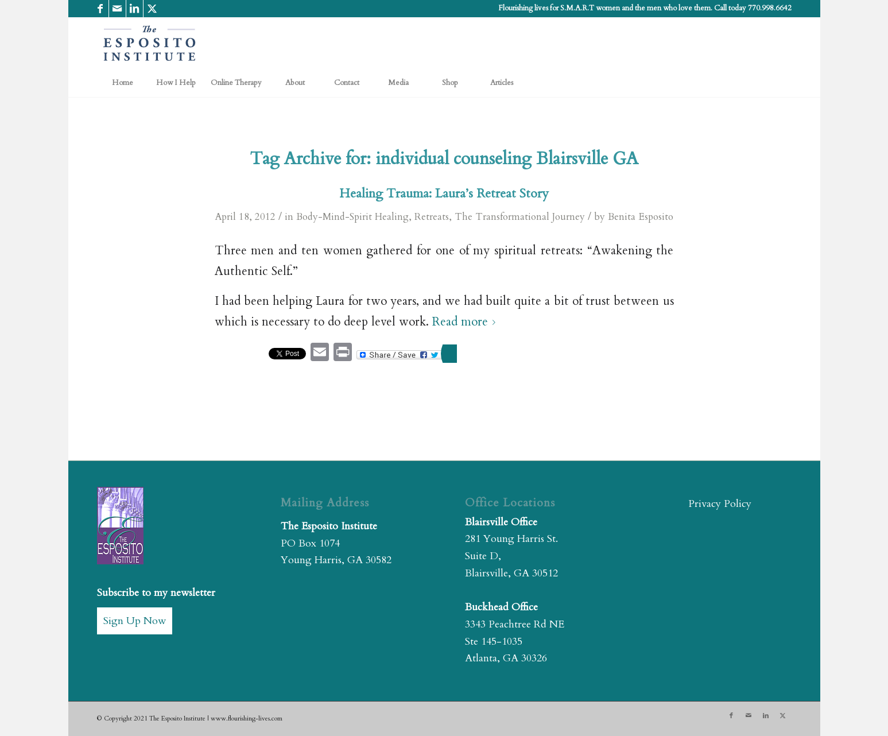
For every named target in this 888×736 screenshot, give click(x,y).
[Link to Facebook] (100, 8)
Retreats (431, 216)
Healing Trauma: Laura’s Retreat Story (444, 193)
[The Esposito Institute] (150, 43)
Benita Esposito (640, 216)
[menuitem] (123, 82)
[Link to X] (152, 8)
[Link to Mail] (117, 8)
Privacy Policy (719, 504)
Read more (466, 322)
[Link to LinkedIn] (134, 8)
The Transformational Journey (520, 216)
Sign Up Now (134, 621)
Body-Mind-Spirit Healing (352, 216)
